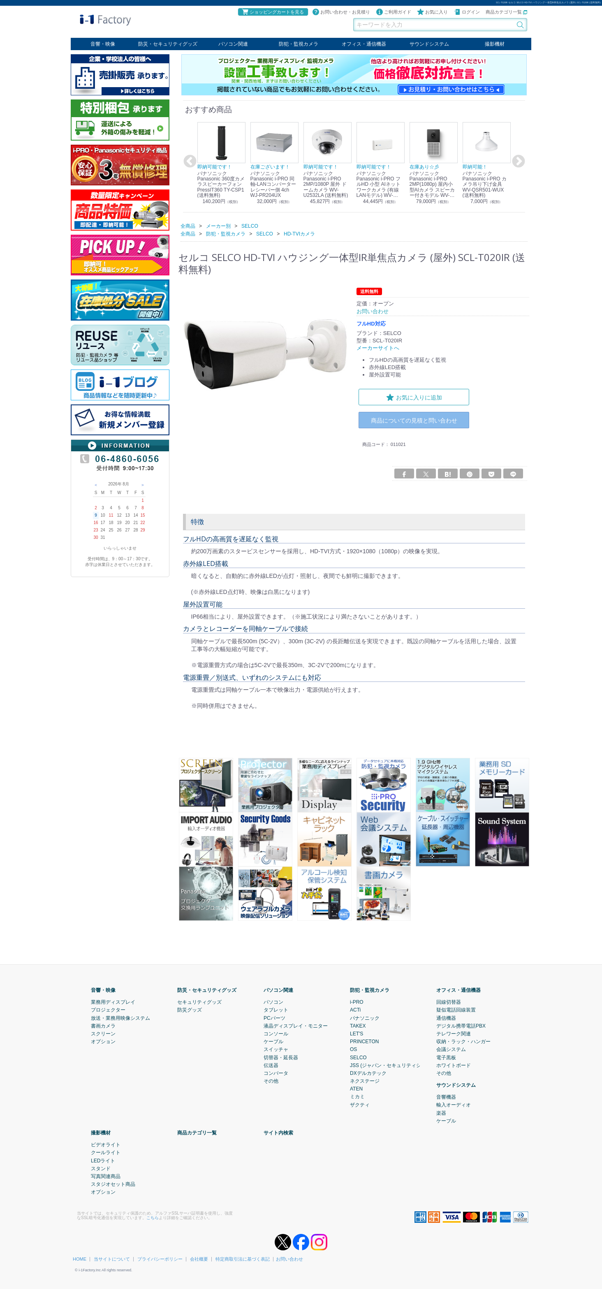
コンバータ (276, 1073)
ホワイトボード (453, 1065)
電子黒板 (446, 1057)
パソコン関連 (233, 44)
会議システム (451, 1049)
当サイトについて (112, 1259)
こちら (152, 1217)
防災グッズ (189, 1010)
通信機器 (446, 1018)
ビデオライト (105, 1145)
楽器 (441, 1113)
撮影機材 (495, 44)
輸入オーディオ (453, 1105)
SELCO (358, 1057)
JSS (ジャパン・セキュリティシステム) (394, 1065)
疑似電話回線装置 (456, 1010)
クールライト (105, 1152)
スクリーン (103, 1034)
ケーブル (273, 1041)
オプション (103, 1041)
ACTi (355, 1010)
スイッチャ (276, 1049)
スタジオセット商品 (113, 1184)
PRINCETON (364, 1041)
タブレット (276, 1010)
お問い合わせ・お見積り (341, 12)
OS (353, 1049)
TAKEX (358, 1025)
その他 (271, 1081)
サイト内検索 (278, 1133)
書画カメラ (103, 1025)
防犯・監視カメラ (298, 44)
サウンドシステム (429, 44)
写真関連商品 (105, 1176)
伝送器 (271, 1065)
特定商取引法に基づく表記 (242, 1259)
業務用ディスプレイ (113, 1002)
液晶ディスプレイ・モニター (296, 1025)
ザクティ (360, 1104)
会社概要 (199, 1259)
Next (517, 161)
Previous (189, 161)
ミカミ (357, 1097)
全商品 (188, 226)
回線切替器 (448, 1002)
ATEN (356, 1089)
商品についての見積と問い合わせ (414, 420)
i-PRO (357, 1002)
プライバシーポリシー (160, 1259)
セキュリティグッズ (199, 1002)
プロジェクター (108, 1010)
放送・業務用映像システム (120, 1018)
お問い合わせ (289, 1259)
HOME (79, 1259)
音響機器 (446, 1097)
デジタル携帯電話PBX (461, 1025)
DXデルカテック (368, 1073)
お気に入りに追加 (414, 397)
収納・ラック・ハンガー (463, 1041)
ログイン (467, 12)
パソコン (273, 1002)
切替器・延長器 (281, 1057)
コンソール (276, 1034)
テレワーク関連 (453, 1034)
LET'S (356, 1034)
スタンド (101, 1168)
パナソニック (365, 1018)
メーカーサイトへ (378, 348)
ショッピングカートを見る (272, 12)
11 (111, 515)
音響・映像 (102, 44)
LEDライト (103, 1160)
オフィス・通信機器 (364, 44)
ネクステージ (365, 1081)
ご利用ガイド (393, 12)
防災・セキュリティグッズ (167, 44)
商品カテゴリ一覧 (506, 11)
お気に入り (432, 12)
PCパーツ (274, 1018)
